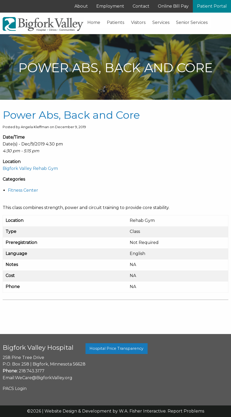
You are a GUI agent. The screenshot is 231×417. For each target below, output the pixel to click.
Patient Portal (212, 6)
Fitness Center (23, 190)
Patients (115, 22)
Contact (141, 6)
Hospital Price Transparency (116, 348)
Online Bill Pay (173, 6)
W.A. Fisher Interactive (142, 411)
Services (160, 22)
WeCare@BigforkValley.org (43, 377)
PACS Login (15, 388)
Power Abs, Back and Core (71, 114)
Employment (110, 6)
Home (93, 22)
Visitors (138, 22)
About (81, 6)
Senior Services (192, 22)
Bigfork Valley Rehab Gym (30, 168)
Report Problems (186, 411)
